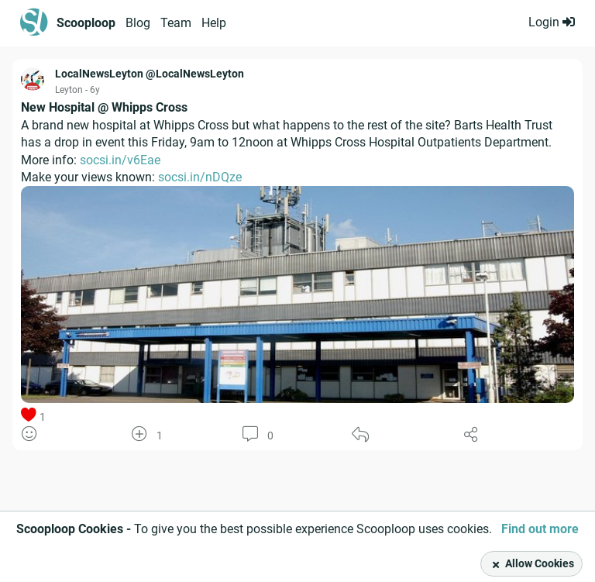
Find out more (540, 529)
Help (213, 22)
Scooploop (86, 22)
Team (175, 22)
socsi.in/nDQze (200, 177)
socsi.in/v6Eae (120, 160)
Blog (138, 22)
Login (551, 22)
